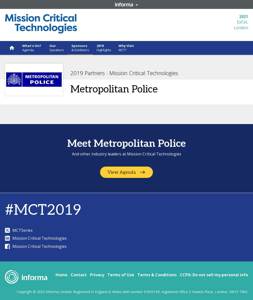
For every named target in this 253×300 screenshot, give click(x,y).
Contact (79, 275)
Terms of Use (120, 275)
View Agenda (121, 172)
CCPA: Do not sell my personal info (214, 275)
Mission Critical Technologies (36, 238)
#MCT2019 (43, 210)
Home (61, 275)
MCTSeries (19, 230)
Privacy (97, 275)
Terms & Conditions (157, 275)
